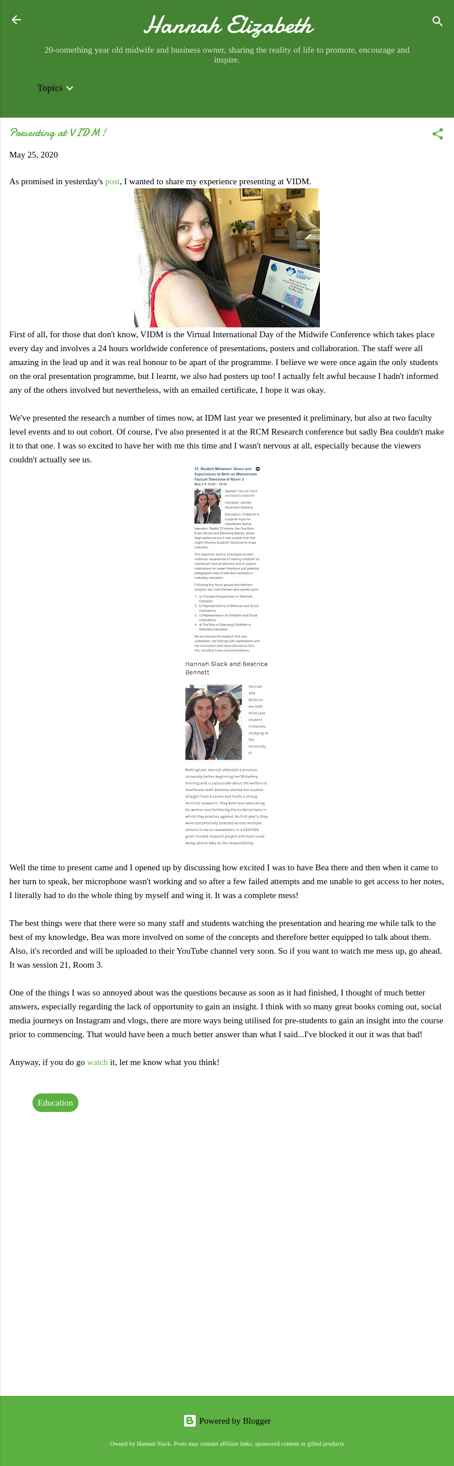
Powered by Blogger (227, 1420)
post (112, 181)
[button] (438, 136)
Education (55, 1102)
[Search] (438, 23)
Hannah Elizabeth (227, 25)
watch (98, 1062)
